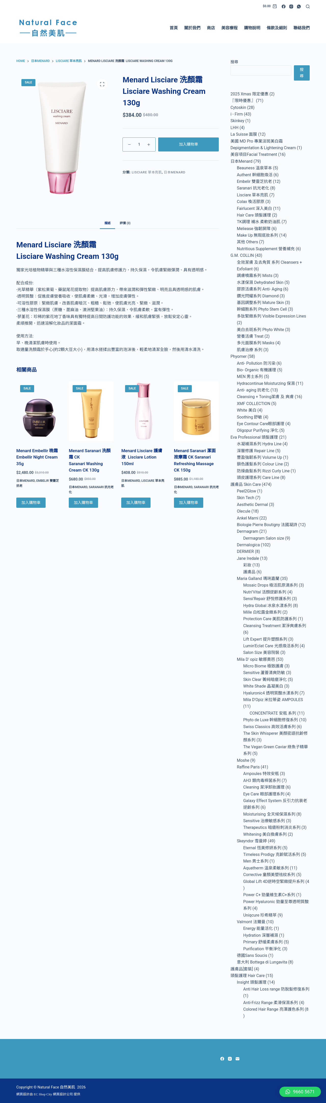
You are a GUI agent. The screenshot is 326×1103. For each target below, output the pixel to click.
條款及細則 (277, 28)
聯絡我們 (301, 28)
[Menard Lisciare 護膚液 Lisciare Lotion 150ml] (143, 411)
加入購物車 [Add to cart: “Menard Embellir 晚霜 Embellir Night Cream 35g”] (30, 502)
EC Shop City (43, 1094)
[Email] (237, 1059)
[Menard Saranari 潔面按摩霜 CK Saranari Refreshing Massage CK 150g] (196, 411)
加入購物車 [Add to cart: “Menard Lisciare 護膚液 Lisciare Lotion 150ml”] (135, 502)
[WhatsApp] (299, 6)
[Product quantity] (139, 144)
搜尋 (234, 62)
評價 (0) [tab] (125, 223)
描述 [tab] (107, 223)
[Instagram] (291, 6)
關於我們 (192, 28)
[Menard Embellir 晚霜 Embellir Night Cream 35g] (38, 411)
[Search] (308, 6)
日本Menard (174, 172)
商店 (211, 28)
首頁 (174, 28)
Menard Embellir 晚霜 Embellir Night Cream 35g (37, 457)
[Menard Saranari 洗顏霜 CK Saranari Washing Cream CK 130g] (91, 411)
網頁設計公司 (63, 1094)
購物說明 (252, 28)
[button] (300, 1092)
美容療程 (229, 28)
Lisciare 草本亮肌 (147, 172)
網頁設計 (23, 1094)
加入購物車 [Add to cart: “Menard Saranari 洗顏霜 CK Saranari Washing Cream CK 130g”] (83, 502)
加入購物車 (188, 144)
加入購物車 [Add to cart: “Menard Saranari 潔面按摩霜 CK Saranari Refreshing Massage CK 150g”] (188, 502)
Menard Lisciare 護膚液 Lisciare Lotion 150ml (141, 457)
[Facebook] (284, 6)
